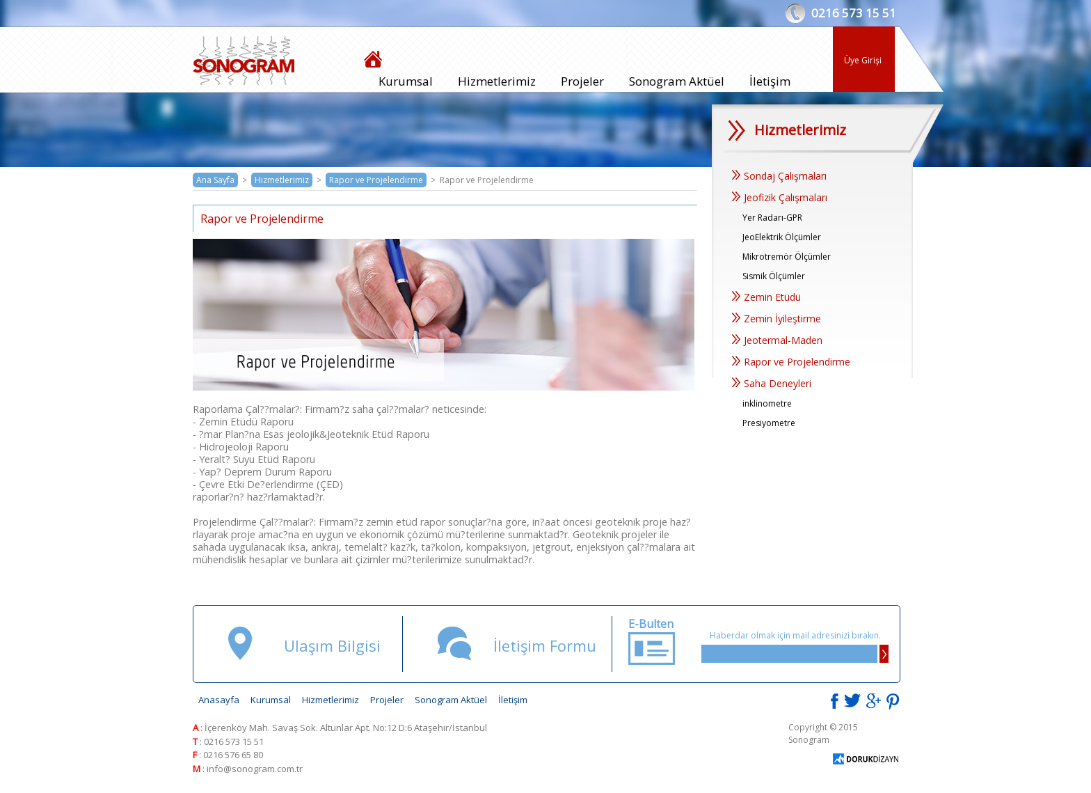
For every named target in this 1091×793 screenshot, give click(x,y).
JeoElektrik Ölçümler (781, 237)
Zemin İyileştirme (776, 318)
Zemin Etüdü (766, 297)
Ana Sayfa (215, 180)
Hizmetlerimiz (497, 81)
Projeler (582, 81)
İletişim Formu (544, 645)
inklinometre (767, 403)
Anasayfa (218, 699)
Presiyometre (768, 423)
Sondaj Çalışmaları (779, 175)
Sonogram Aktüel (676, 81)
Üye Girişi (863, 60)
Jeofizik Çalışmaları (779, 197)
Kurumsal (406, 81)
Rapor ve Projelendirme (376, 180)
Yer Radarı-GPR (772, 217)
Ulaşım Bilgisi (332, 645)
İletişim (769, 81)
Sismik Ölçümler (773, 276)
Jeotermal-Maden (777, 340)
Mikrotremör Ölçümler (786, 256)
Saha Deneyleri (771, 383)
